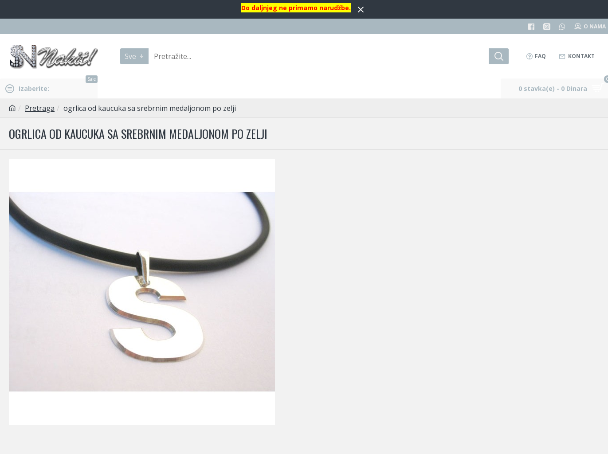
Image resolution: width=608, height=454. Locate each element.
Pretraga (40, 108)
